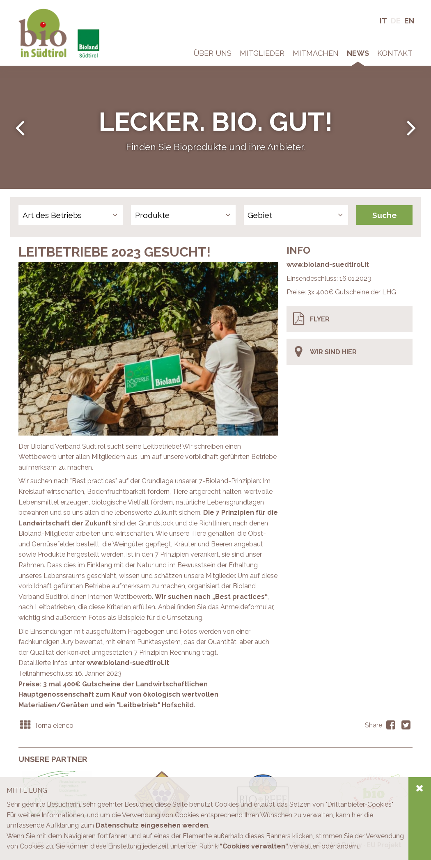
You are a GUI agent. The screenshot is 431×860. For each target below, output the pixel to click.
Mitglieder (262, 53)
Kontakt (395, 53)
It (383, 20)
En (409, 20)
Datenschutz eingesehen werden (152, 825)
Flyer (311, 319)
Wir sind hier (325, 351)
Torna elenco (45, 725)
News (358, 53)
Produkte (152, 215)
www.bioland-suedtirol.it (328, 264)
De (396, 20)
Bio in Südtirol (39, 12)
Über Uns (212, 53)
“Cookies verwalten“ (254, 846)
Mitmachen (316, 53)
